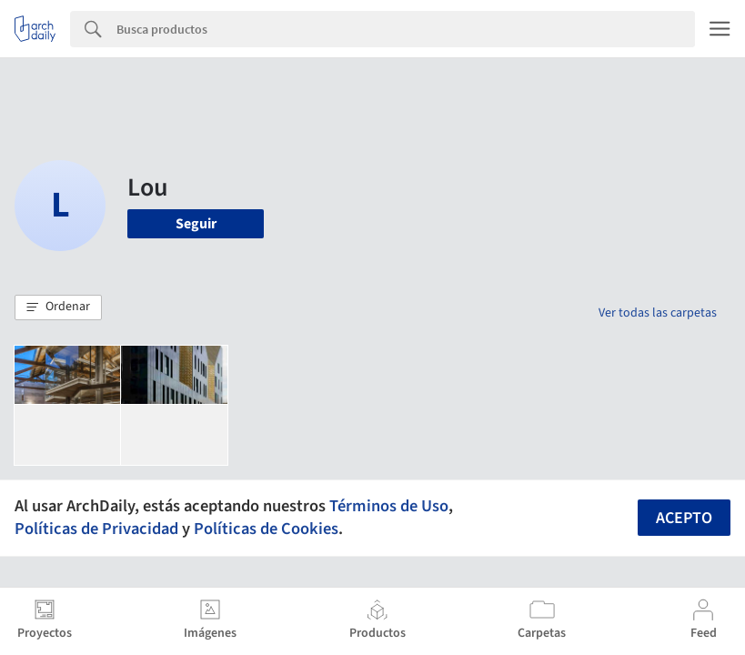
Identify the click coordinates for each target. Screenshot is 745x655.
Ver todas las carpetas (658, 313)
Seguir (196, 224)
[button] (58, 307)
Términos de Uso (388, 506)
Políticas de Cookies (266, 528)
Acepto (684, 518)
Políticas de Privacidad (96, 528)
